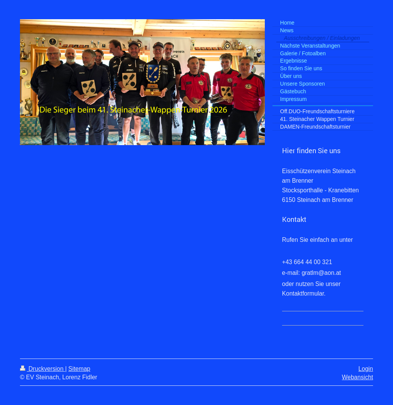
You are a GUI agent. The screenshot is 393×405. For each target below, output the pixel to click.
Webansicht (357, 377)
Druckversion (42, 368)
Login (365, 368)
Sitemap (79, 368)
